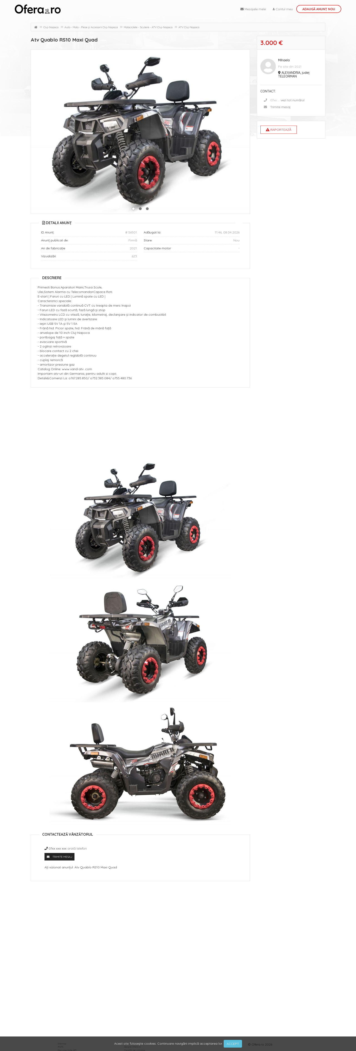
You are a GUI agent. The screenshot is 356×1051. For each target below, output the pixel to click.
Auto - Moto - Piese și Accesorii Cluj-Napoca (91, 27)
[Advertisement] (140, 424)
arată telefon (77, 848)
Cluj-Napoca (51, 27)
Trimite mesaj (280, 107)
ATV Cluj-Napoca (188, 27)
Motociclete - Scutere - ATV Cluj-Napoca (148, 27)
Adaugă (318, 9)
